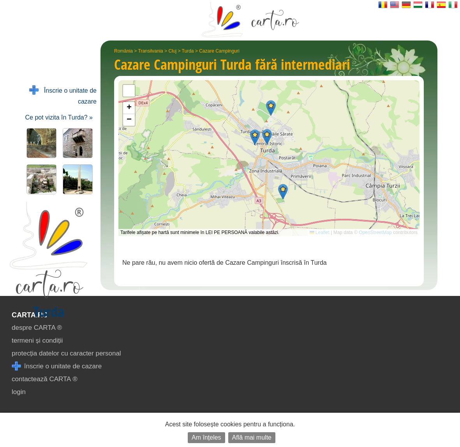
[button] (271, 108)
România (123, 51)
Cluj (172, 51)
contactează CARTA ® (45, 379)
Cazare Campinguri (219, 51)
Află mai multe (251, 437)
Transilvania (150, 51)
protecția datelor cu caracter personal (66, 353)
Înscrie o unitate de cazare (63, 95)
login (19, 392)
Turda (188, 51)
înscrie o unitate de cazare (57, 366)
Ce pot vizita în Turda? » (59, 117)
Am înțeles (206, 437)
